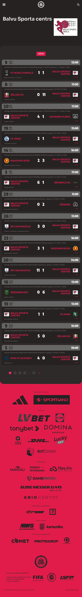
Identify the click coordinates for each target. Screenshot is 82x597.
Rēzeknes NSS (19, 292)
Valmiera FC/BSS (59, 116)
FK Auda (65, 314)
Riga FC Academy (21, 358)
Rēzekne (65, 204)
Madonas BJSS (20, 160)
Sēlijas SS (17, 94)
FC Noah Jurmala (21, 73)
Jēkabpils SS (62, 182)
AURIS (76, 590)
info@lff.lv (16, 581)
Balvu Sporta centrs (61, 72)
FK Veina (15, 138)
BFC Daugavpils (20, 226)
